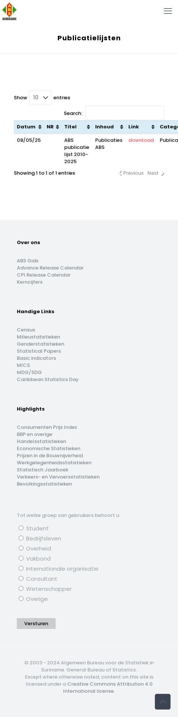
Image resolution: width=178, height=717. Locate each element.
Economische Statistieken (48, 448)
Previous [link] (133, 173)
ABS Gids (27, 260)
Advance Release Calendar (50, 267)
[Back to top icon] (163, 702)
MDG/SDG (29, 372)
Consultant (38, 579)
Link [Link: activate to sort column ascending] (133, 126)
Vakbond (35, 558)
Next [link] (153, 173)
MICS (23, 365)
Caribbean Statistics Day (48, 379)
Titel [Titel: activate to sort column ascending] (70, 126)
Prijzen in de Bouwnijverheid (50, 455)
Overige (33, 599)
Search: (114, 113)
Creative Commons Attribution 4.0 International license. (108, 687)
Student (34, 528)
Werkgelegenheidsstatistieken (54, 462)
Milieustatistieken (38, 336)
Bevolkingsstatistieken (44, 483)
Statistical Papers (39, 351)
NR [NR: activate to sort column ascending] (50, 126)
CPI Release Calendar (44, 274)
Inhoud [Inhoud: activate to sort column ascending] (104, 126)
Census (26, 329)
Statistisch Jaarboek (42, 469)
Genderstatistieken (40, 343)
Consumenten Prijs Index (47, 427)
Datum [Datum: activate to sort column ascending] (26, 126)
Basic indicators (36, 358)
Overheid (35, 548)
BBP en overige (34, 434)
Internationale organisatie (59, 569)
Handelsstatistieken (41, 441)
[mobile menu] (168, 11)
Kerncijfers (30, 282)
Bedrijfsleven (40, 538)
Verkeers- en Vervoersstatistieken (58, 476)
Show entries (42, 97)
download (141, 140)
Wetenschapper (45, 589)
